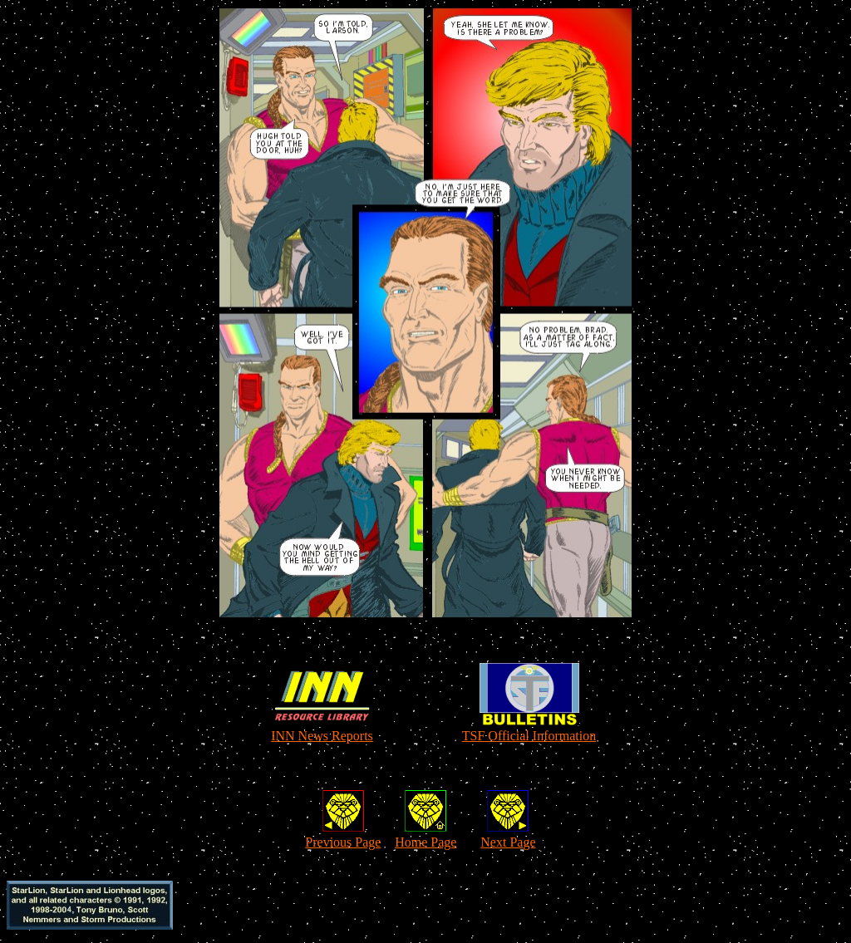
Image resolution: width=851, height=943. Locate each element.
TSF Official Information (529, 736)
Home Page (425, 842)
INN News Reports (322, 736)
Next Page (507, 842)
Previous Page (343, 842)
